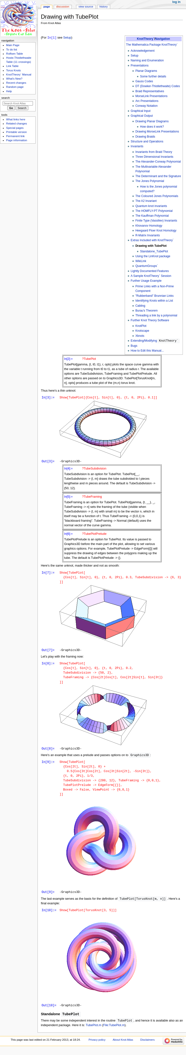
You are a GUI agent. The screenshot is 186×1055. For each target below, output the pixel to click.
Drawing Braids (145, 136)
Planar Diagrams (146, 71)
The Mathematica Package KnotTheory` (152, 44)
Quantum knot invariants (151, 206)
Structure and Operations (147, 141)
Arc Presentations (146, 101)
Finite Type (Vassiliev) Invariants (156, 220)
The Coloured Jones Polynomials (156, 196)
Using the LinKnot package (152, 256)
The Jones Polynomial (149, 181)
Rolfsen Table (14, 53)
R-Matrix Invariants (147, 235)
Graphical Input (141, 111)
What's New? (14, 78)
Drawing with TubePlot (151, 245)
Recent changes (16, 82)
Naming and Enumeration (147, 60)
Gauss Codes (144, 81)
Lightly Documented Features (150, 271)
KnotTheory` (145, 39)
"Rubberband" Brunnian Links (154, 295)
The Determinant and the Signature (158, 176)
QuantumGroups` (146, 266)
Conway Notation (146, 105)
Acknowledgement (143, 50)
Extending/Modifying (155, 341)
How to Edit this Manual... (147, 350)
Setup (134, 55)
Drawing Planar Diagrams (152, 121)
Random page (14, 86)
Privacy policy (97, 1046)
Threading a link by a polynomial (156, 315)
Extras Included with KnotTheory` (152, 240)
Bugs (134, 345)
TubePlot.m (93, 1031)
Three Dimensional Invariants (154, 156)
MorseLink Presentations (151, 96)
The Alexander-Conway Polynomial (158, 161)
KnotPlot (141, 326)
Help (9, 91)
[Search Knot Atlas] (18, 103)
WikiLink (140, 261)
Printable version (16, 132)
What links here (15, 119)
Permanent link (15, 136)
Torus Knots (13, 70)
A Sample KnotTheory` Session (151, 276)
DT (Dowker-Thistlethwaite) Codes (157, 86)
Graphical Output (142, 115)
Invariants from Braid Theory (153, 152)
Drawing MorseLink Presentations (157, 131)
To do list (11, 49)
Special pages (14, 127)
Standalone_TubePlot (154, 251)
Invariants (137, 146)
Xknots (139, 336)
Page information (16, 140)
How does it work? (152, 126)
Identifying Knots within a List (154, 300)
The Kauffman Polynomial (152, 215)
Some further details (153, 76)
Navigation (162, 39)
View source (85, 6)
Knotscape (142, 330)
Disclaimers (147, 1046)
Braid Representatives (149, 91)
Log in (176, 2)
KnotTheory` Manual (18, 74)
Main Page (12, 45)
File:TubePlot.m (113, 1031)
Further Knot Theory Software (150, 320)
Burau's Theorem (146, 310)
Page (46, 6)
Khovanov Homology (148, 225)
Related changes (16, 123)
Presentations (140, 65)
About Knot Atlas (123, 1046)
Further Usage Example (146, 280)
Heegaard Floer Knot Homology (155, 230)
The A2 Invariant (146, 201)
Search (5, 97)
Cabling (140, 305)
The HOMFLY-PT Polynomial (154, 211)
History (104, 6)
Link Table (12, 66)
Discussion (62, 6)
